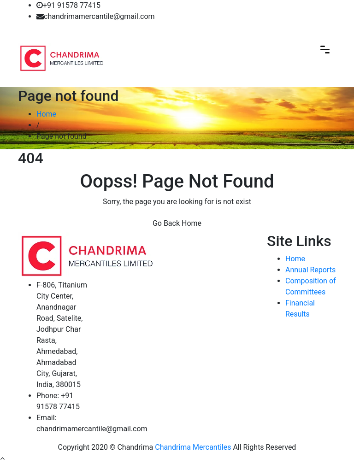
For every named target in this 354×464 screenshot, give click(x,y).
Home (46, 114)
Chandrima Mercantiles (193, 447)
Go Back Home (177, 223)
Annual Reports (310, 269)
